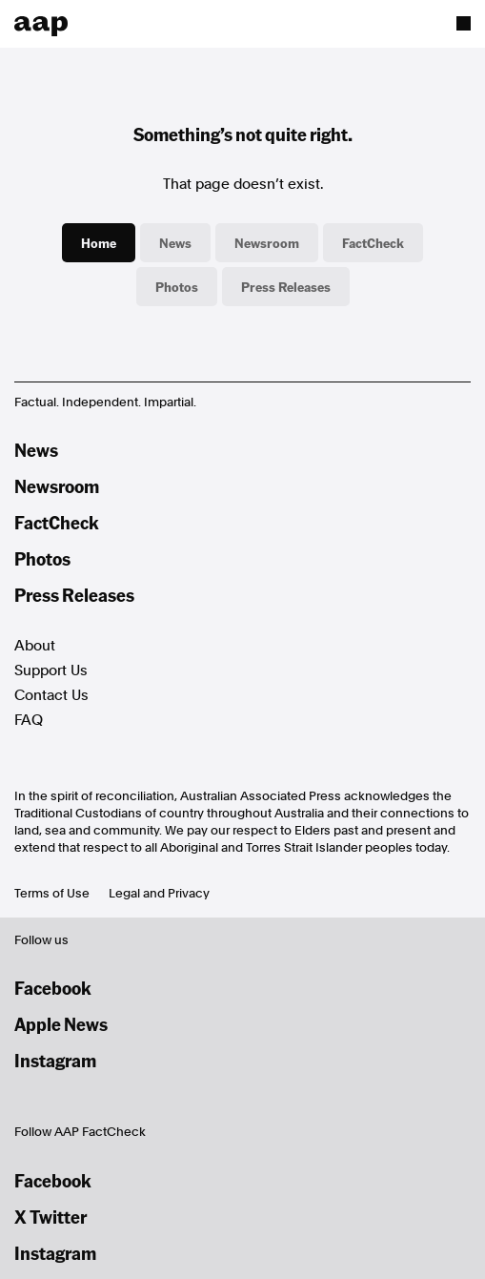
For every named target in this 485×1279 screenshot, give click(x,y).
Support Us (51, 670)
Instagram (55, 1060)
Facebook (52, 988)
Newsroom (266, 242)
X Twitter (50, 1216)
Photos (176, 286)
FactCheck (373, 242)
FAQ (28, 720)
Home (98, 242)
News (175, 242)
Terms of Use (52, 893)
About (34, 645)
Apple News (61, 1024)
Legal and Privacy (159, 893)
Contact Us (51, 695)
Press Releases (286, 286)
